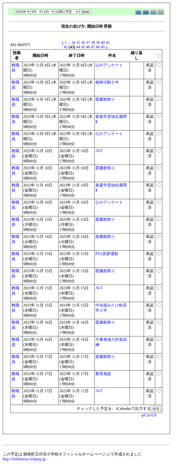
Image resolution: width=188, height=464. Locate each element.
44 (78, 47)
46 (88, 47)
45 (83, 47)
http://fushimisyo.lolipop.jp (24, 459)
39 (98, 42)
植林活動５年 (107, 82)
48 (98, 47)
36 (83, 42)
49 (103, 47)
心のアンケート (109, 65)
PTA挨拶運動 (106, 254)
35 (78, 42)
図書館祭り (105, 99)
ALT (99, 150)
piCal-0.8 (148, 415)
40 (103, 42)
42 (66, 47)
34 (73, 42)
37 (88, 42)
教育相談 (103, 374)
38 (93, 42)
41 (108, 42)
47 (93, 47)
